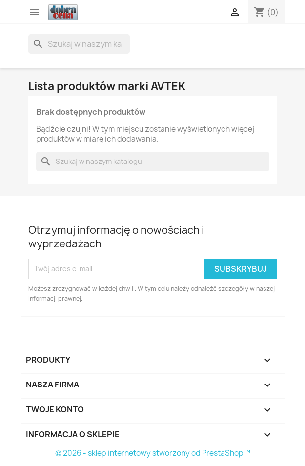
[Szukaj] (79, 44)
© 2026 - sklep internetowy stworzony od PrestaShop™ (152, 453)
